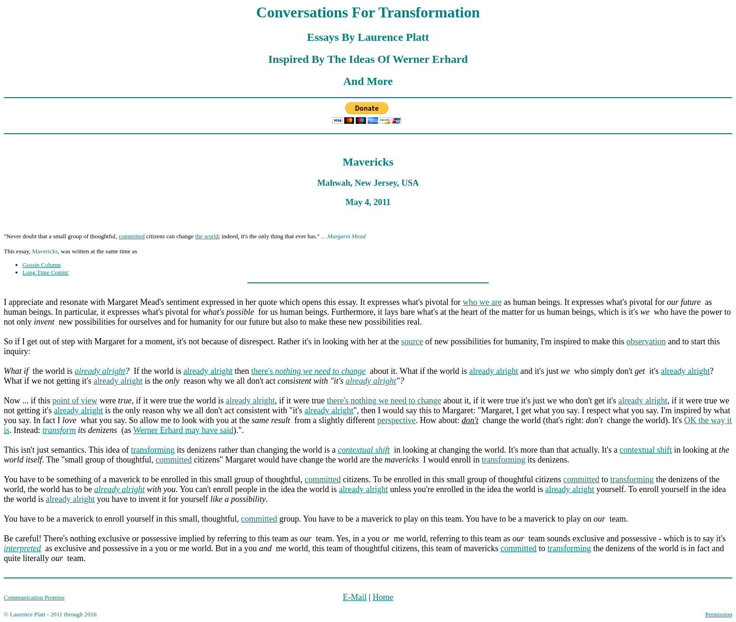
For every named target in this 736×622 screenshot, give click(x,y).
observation (646, 341)
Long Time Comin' (46, 272)
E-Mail (355, 597)
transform (59, 430)
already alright (100, 371)
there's (308, 371)
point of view (75, 400)
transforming (153, 450)
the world (206, 236)
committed (132, 236)
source (412, 341)
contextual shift (646, 450)
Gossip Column (42, 264)
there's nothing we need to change (384, 400)
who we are (482, 302)
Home (383, 597)
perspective (396, 420)
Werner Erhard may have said (183, 430)
